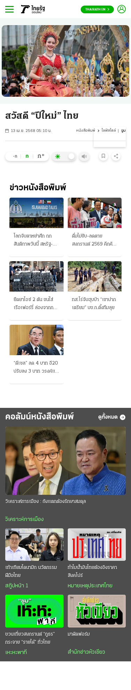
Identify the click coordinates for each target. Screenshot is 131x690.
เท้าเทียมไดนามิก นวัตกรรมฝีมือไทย (31, 571)
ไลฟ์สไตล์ (109, 131)
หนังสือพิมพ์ (85, 131)
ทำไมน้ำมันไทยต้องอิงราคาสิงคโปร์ (92, 571)
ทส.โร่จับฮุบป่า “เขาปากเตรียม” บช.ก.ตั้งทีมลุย (94, 303)
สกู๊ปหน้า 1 (16, 586)
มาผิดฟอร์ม (79, 634)
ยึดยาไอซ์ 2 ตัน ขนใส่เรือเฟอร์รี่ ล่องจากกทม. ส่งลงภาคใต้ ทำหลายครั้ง (33, 304)
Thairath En (97, 10)
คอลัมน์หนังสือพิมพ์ (39, 417)
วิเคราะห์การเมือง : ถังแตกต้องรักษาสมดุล (45, 501)
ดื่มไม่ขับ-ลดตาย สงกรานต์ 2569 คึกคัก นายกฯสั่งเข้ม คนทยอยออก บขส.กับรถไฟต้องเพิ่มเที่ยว (93, 241)
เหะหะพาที (16, 652)
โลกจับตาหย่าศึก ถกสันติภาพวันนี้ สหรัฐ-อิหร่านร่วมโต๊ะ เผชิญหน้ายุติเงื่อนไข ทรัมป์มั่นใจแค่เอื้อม (34, 241)
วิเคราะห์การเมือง (24, 519)
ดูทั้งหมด (112, 417)
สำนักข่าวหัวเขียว (86, 652)
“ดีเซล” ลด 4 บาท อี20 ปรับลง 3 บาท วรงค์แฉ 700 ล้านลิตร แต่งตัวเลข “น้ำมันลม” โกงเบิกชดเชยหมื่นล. (36, 368)
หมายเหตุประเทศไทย (90, 586)
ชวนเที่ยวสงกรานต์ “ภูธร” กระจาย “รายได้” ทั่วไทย (30, 638)
